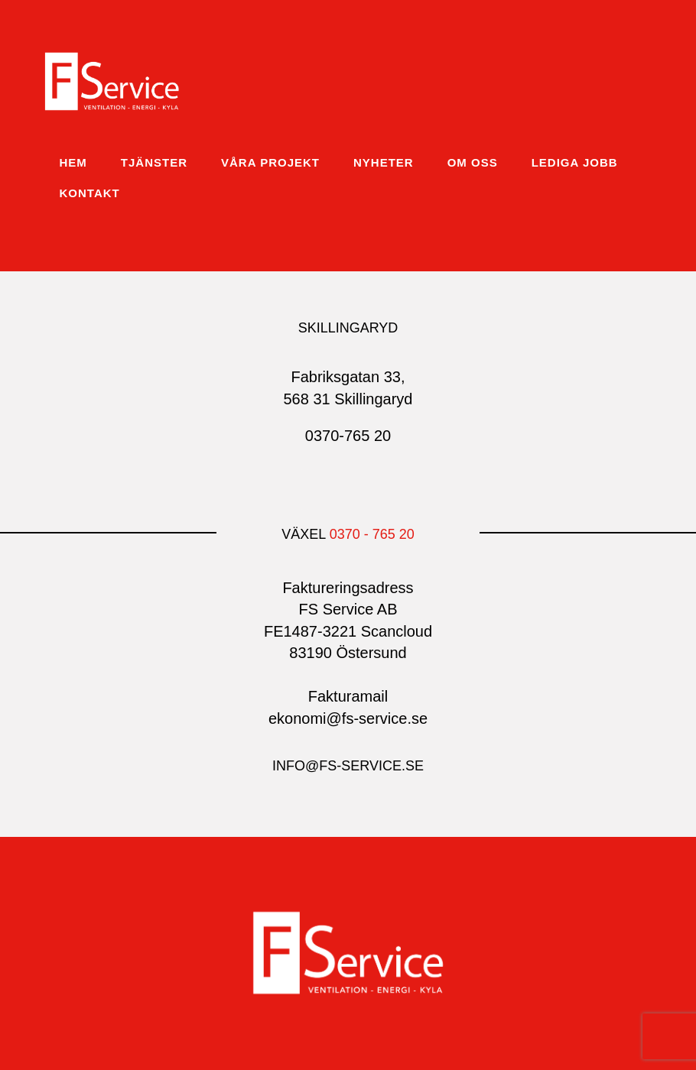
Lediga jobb (575, 162)
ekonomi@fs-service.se (348, 718)
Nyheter (383, 162)
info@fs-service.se (348, 765)
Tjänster (154, 162)
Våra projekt (270, 162)
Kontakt (90, 192)
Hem (73, 162)
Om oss (472, 162)
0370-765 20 (348, 435)
